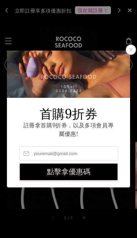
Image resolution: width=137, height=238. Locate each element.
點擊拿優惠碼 (68, 172)
